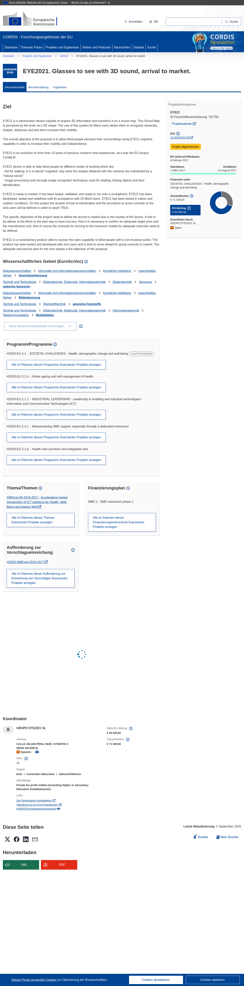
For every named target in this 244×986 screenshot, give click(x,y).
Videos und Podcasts (96, 47)
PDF (62, 864)
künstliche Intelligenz (117, 271)
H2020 (64, 56)
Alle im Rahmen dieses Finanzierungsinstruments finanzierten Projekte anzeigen (118, 522)
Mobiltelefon (45, 315)
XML (24, 864)
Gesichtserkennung (33, 275)
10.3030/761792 (179, 137)
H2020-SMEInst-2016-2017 (26, 562)
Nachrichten (122, 47)
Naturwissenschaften (17, 271)
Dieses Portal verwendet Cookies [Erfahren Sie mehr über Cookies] (34, 979)
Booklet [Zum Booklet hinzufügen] (201, 836)
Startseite (11, 47)
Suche (151, 47)
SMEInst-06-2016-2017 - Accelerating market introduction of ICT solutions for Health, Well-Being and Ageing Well (37, 502)
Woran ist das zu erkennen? (90, 2)
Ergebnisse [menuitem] (60, 87)
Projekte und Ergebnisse (62, 47)
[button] (153, 22)
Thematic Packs (32, 47)
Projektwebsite (184, 123)
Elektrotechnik (122, 282)
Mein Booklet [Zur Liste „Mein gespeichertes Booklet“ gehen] (227, 837)
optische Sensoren (16, 286)
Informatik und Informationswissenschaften (67, 271)
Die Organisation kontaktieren (36, 800)
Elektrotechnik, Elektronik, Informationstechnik (74, 282)
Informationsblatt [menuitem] (15, 87)
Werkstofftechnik (54, 304)
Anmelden (133, 21)
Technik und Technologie (19, 282)
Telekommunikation (16, 315)
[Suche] (231, 22)
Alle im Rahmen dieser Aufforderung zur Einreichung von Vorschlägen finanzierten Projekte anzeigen (39, 578)
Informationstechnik (126, 310)
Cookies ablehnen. (213, 979)
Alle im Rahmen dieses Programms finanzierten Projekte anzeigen (56, 364)
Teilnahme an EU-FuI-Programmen (39, 804)
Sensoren (145, 282)
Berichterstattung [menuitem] (38, 87)
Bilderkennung (29, 297)
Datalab (138, 47)
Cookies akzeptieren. (156, 979)
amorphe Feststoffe (87, 304)
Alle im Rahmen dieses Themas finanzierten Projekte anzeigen (33, 520)
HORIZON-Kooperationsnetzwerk (38, 808)
